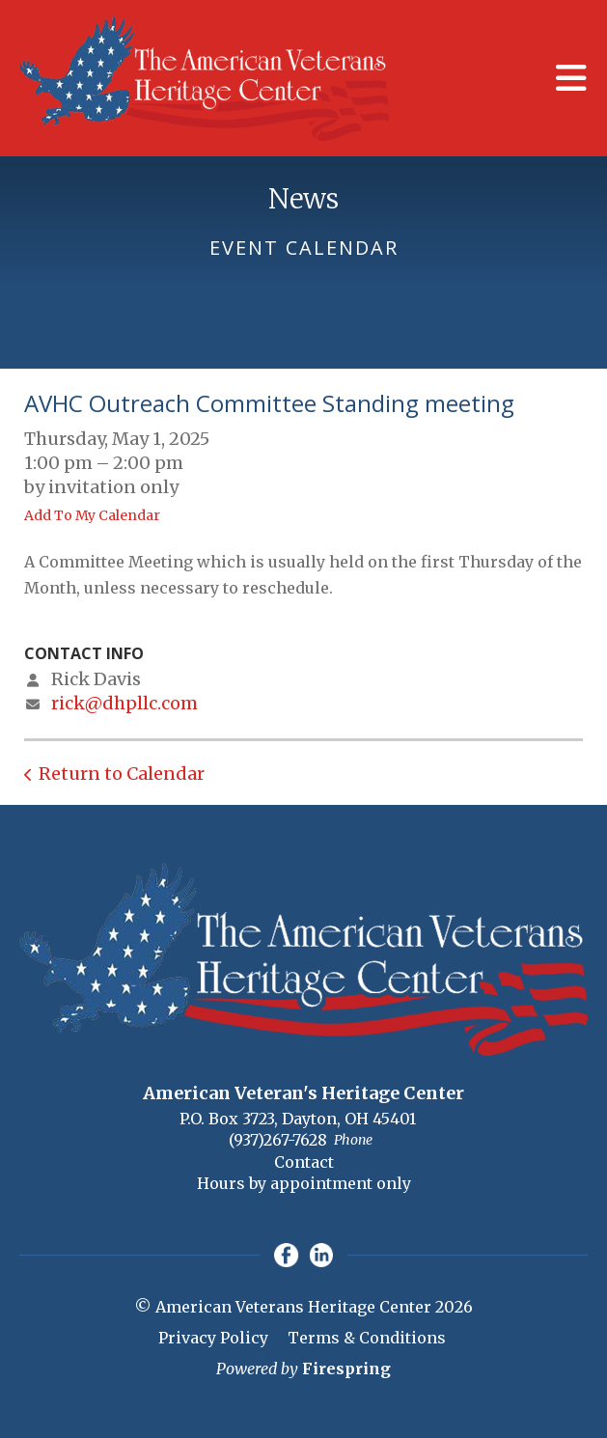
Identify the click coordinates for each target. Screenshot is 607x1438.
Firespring (346, 1368)
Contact (304, 1162)
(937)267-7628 (278, 1139)
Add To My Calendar (92, 515)
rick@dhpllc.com (124, 703)
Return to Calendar (122, 773)
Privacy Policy (213, 1337)
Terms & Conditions (367, 1337)
